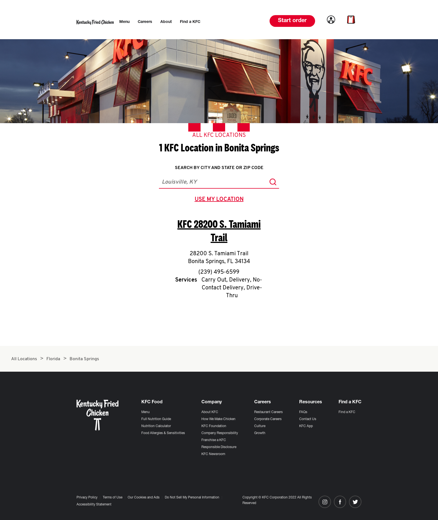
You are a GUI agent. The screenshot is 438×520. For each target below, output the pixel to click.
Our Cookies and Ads (144, 497)
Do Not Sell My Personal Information (192, 497)
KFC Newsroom (213, 454)
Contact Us (307, 419)
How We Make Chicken (218, 419)
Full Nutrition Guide (156, 419)
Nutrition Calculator (156, 426)
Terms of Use (112, 497)
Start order (292, 21)
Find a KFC (347, 412)
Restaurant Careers (268, 412)
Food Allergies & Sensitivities (163, 433)
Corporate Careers (268, 419)
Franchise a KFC (213, 440)
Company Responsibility (219, 433)
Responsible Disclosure (218, 447)
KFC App (306, 426)
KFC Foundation (213, 426)
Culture (259, 426)
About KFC (209, 412)
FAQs (303, 412)
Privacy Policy (87, 497)
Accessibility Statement (94, 504)
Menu (145, 412)
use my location (220, 200)
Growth (259, 433)
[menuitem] (124, 22)
